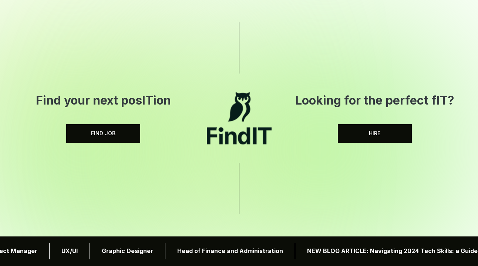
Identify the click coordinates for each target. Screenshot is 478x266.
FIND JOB (103, 133)
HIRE (374, 133)
